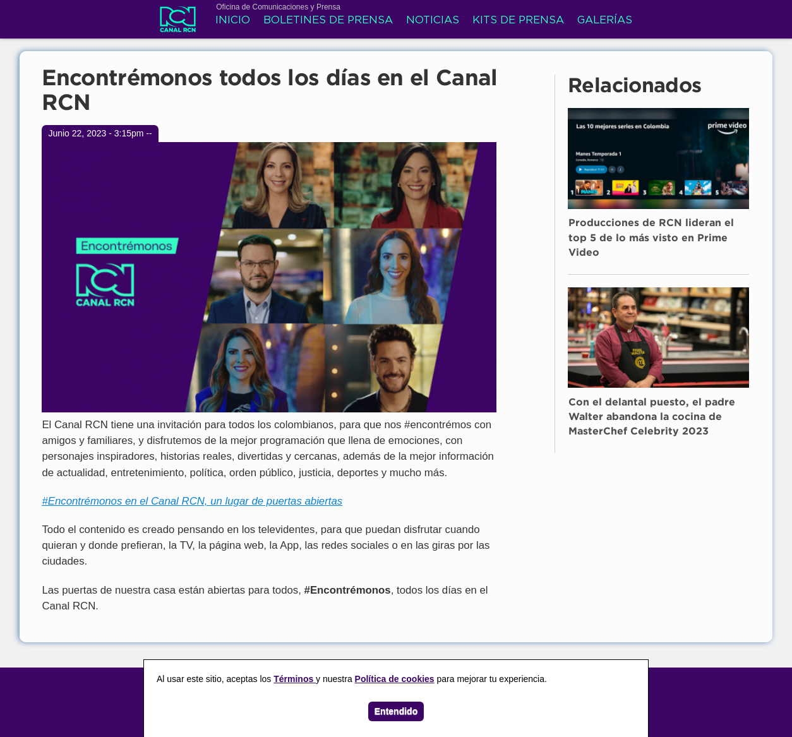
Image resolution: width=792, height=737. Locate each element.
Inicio (232, 20)
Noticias (432, 20)
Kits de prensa (518, 20)
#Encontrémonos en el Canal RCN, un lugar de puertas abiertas (192, 501)
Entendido (396, 711)
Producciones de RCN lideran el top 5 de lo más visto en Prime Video (651, 238)
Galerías (604, 20)
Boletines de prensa (328, 20)
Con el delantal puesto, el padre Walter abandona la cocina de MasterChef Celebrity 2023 (651, 417)
